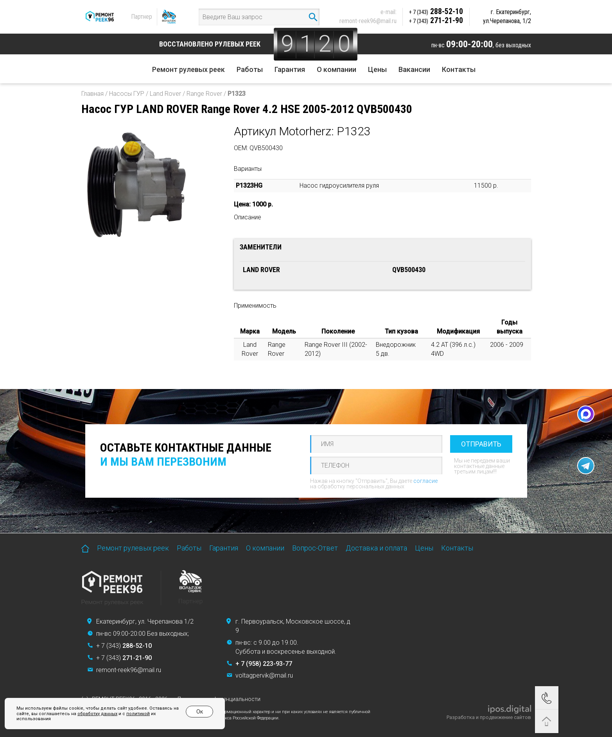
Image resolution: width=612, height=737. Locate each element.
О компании (336, 69)
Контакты (459, 69)
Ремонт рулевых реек (188, 69)
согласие (425, 481)
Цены (377, 69)
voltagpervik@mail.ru (264, 675)
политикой (138, 713)
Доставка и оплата (376, 548)
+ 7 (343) (124, 645)
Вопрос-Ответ (315, 548)
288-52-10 (436, 11)
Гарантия (290, 69)
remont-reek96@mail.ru (368, 21)
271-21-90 (436, 20)
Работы (250, 69)
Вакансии (414, 69)
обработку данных (97, 713)
